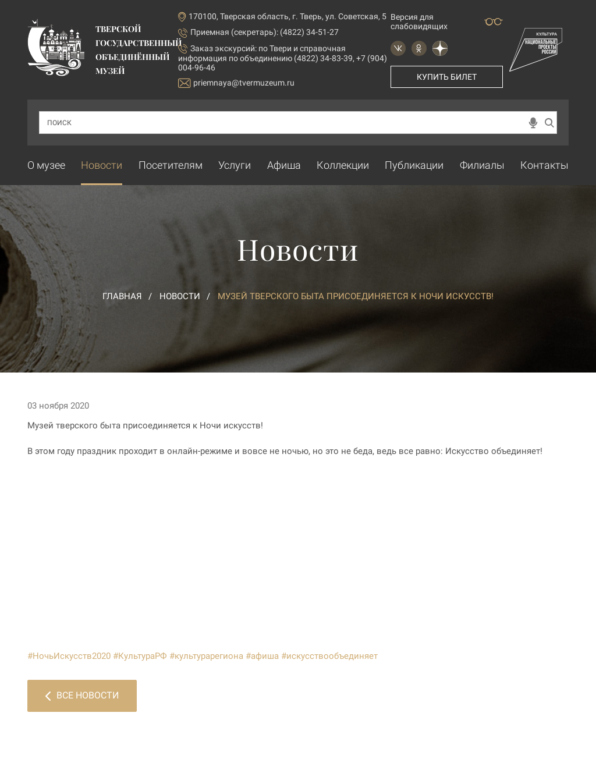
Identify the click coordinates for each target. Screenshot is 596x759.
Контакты (544, 165)
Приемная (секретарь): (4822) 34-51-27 (264, 32)
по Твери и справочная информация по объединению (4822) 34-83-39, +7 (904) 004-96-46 (282, 58)
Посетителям (171, 165)
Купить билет (447, 76)
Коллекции (343, 165)
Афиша (284, 165)
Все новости (82, 695)
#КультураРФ (140, 656)
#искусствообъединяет (329, 656)
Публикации (414, 165)
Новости (101, 165)
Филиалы (482, 165)
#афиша (262, 656)
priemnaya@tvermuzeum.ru (236, 83)
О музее (46, 165)
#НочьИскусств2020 (69, 656)
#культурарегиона (206, 656)
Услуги (234, 165)
